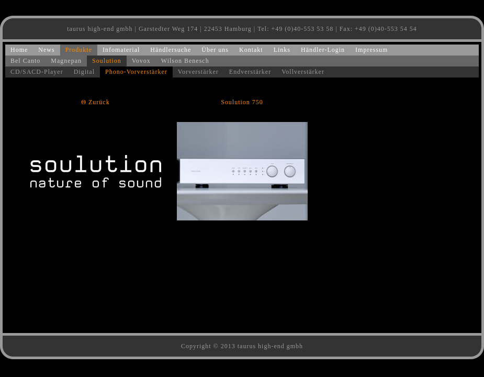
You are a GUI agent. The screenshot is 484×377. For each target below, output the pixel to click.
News (46, 49)
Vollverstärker (303, 71)
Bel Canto (25, 60)
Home (19, 49)
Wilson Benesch (185, 60)
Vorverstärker (198, 71)
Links (282, 49)
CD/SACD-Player (36, 71)
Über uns (215, 49)
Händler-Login (323, 49)
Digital (84, 71)
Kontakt (251, 49)
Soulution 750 (242, 102)
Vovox (141, 60)
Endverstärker (250, 71)
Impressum (371, 49)
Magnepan (66, 60)
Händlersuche (170, 49)
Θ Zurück (95, 102)
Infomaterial (121, 49)
